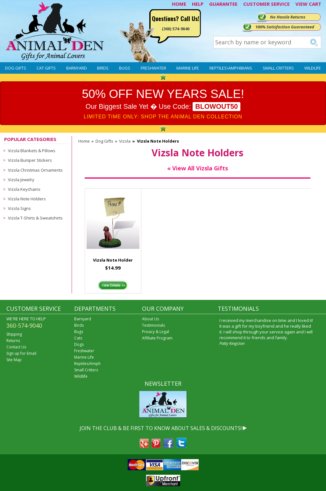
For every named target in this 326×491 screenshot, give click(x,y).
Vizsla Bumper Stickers (30, 160)
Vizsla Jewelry (21, 179)
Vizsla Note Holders (27, 199)
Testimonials (153, 325)
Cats (78, 338)
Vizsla (125, 141)
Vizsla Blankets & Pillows (31, 150)
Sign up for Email (21, 353)
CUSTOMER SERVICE (266, 4)
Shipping (14, 334)
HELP (197, 4)
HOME (179, 4)
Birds (103, 68)
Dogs (79, 344)
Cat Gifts (46, 68)
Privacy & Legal (155, 331)
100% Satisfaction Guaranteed (284, 27)
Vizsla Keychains (24, 189)
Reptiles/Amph (87, 363)
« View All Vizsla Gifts (197, 168)
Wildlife (312, 68)
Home (84, 141)
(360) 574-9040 (175, 29)
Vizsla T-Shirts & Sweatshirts (35, 218)
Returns (13, 340)
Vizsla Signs (19, 208)
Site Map (14, 359)
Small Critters (278, 68)
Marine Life (187, 68)
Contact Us (16, 347)
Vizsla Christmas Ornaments (35, 170)
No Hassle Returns (287, 17)
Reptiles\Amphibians (230, 68)
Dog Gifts (15, 68)
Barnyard (76, 68)
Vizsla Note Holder (113, 260)
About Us (150, 319)
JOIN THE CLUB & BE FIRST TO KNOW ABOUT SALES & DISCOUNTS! (161, 428)
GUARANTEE (223, 4)
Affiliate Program (157, 338)
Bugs (124, 68)
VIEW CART (308, 4)
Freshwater (153, 68)
